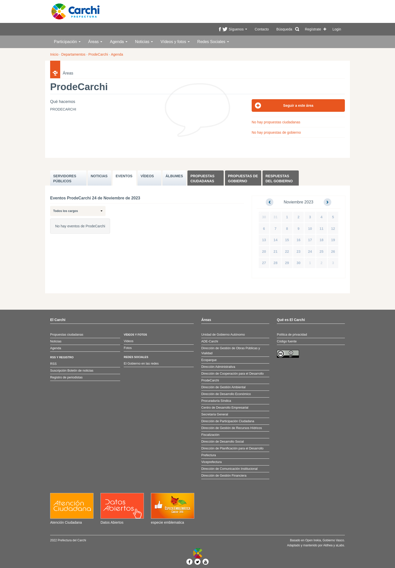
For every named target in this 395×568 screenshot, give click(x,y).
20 (264, 252)
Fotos (128, 348)
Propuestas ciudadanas (202, 178)
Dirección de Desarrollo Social (222, 441)
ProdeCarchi (98, 54)
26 (333, 252)
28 (276, 263)
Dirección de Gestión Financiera (223, 475)
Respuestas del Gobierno (279, 178)
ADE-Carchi (209, 341)
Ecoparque (209, 360)
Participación (67, 42)
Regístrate (313, 29)
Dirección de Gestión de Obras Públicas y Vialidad (230, 350)
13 (264, 240)
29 (287, 263)
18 (321, 240)
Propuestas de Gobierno (243, 178)
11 (321, 229)
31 (276, 217)
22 (287, 252)
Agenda (118, 42)
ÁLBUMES (174, 176)
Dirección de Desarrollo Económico (226, 394)
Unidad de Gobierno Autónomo (223, 334)
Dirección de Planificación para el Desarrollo (232, 448)
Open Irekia (313, 540)
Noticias (144, 42)
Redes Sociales (213, 42)
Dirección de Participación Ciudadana (227, 421)
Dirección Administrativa (218, 367)
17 (310, 240)
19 (333, 240)
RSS (53, 364)
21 (276, 252)
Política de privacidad (292, 334)
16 (299, 240)
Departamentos (73, 54)
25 (321, 252)
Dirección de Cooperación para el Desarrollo (232, 373)
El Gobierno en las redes (141, 363)
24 (310, 252)
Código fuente (287, 341)
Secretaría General (214, 414)
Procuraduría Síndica (216, 401)
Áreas (95, 42)
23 (299, 252)
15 (287, 240)
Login (337, 29)
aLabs (340, 545)
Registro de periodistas (66, 377)
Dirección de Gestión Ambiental (223, 387)
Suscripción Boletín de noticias (71, 370)
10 (310, 229)
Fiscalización (210, 435)
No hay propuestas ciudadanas (276, 122)
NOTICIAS (99, 176)
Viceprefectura (211, 462)
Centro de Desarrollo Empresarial (224, 407)
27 (264, 263)
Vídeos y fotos (175, 42)
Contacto (262, 29)
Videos (128, 341)
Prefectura (208, 455)
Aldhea (328, 545)
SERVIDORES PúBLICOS (64, 178)
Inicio (54, 54)
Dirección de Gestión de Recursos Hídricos (231, 428)
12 (333, 229)
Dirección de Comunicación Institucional (229, 469)
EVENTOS (124, 176)
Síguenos (238, 29)
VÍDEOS (147, 176)
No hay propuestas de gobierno (276, 132)
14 (276, 240)
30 (264, 217)
